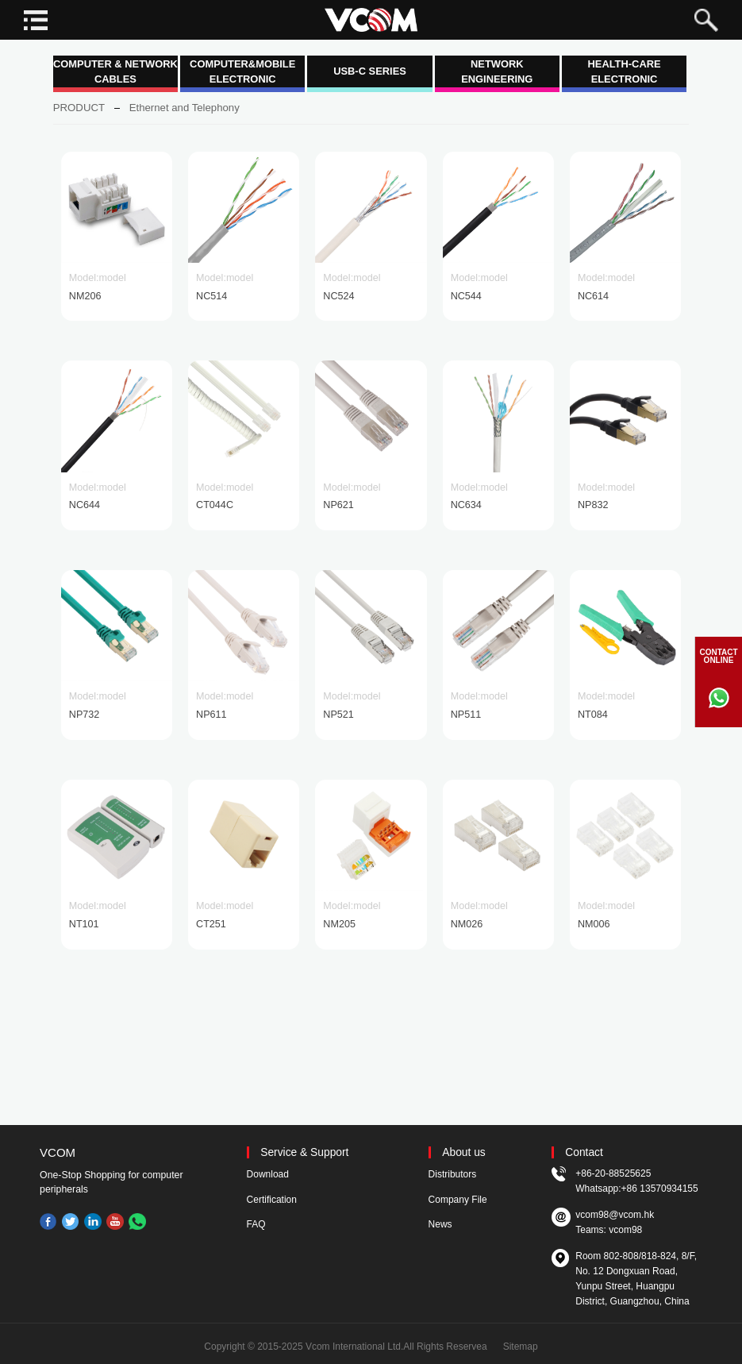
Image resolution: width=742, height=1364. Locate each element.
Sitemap (520, 1346)
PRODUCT (79, 108)
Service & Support (304, 1152)
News (440, 1224)
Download (268, 1174)
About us (463, 1152)
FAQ (256, 1224)
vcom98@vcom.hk (614, 1214)
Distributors (453, 1174)
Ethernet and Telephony (184, 108)
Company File (458, 1199)
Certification (272, 1199)
